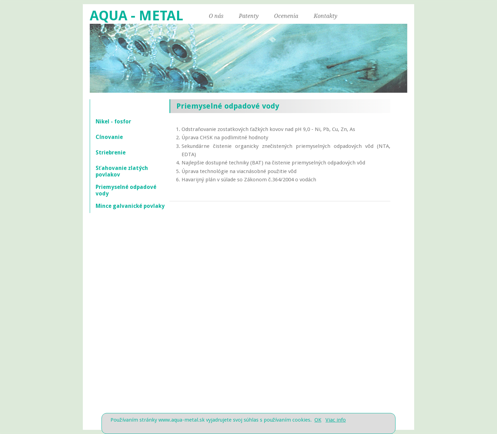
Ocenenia (286, 16)
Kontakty (325, 16)
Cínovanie (109, 137)
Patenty (249, 16)
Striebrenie (111, 152)
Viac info (335, 420)
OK (317, 420)
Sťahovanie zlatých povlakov (122, 171)
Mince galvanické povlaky (130, 206)
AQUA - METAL (136, 16)
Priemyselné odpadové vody (126, 190)
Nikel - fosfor (113, 121)
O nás (216, 16)
